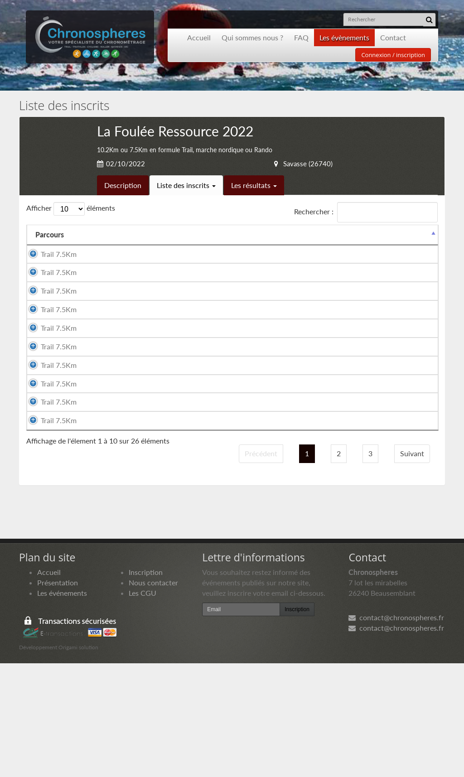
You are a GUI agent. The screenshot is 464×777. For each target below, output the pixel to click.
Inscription (146, 685)
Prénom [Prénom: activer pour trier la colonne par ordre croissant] (145, 245)
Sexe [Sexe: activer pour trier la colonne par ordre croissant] (185, 245)
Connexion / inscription (393, 55)
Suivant (412, 567)
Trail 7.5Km (51, 269)
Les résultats (254, 185)
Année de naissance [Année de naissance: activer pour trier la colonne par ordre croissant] (279, 239)
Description (122, 185)
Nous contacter (153, 696)
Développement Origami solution (58, 761)
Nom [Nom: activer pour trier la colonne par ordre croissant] (89, 245)
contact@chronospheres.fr (396, 731)
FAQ (301, 37)
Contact (393, 37)
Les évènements (344, 37)
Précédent (261, 567)
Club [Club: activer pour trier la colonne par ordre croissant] (327, 245)
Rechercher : (366, 212)
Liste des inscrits (186, 185)
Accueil (199, 37)
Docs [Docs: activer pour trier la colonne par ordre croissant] (421, 245)
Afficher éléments (70, 209)
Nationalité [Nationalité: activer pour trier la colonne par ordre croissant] (228, 245)
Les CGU (142, 706)
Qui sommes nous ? (252, 37)
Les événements (62, 706)
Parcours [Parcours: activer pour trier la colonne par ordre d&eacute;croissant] (49, 245)
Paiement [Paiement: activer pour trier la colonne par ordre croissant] (380, 245)
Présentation (57, 696)
